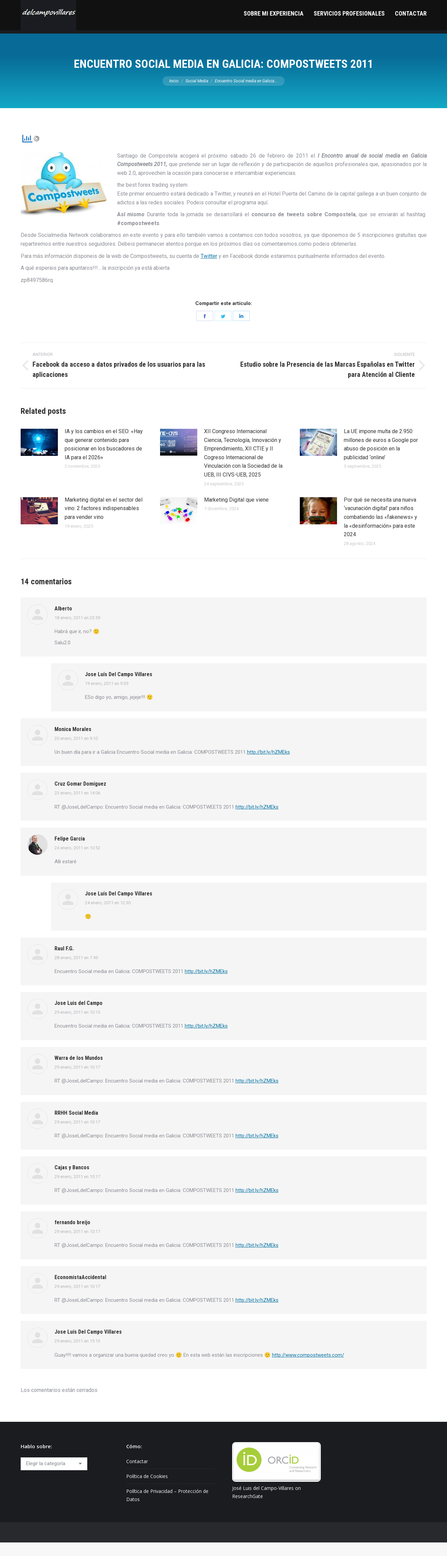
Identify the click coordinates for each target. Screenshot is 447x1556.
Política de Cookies (147, 1490)
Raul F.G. (64, 962)
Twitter (209, 269)
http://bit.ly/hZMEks (268, 766)
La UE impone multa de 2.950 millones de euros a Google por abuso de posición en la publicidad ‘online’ (381, 458)
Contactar (137, 1475)
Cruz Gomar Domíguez (80, 797)
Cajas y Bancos (71, 1181)
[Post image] (39, 455)
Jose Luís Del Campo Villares (118, 688)
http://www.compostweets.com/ (308, 1369)
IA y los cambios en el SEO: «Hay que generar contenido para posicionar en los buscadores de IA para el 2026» (104, 458)
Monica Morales (72, 743)
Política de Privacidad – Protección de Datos (167, 1508)
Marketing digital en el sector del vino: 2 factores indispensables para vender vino (103, 522)
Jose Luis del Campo (78, 1016)
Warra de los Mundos (78, 1071)
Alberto (63, 622)
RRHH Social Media (76, 1126)
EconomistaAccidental (80, 1291)
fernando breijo (72, 1236)
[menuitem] (274, 30)
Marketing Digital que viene (236, 513)
